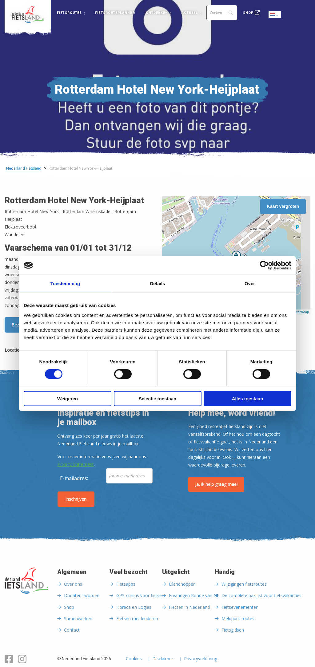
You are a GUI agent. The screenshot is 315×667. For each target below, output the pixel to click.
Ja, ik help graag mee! (216, 484)
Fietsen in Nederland (189, 607)
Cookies (134, 659)
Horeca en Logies (133, 607)
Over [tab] (250, 283)
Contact (72, 630)
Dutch (275, 15)
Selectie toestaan (158, 398)
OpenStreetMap (297, 312)
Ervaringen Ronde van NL (194, 595)
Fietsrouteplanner (115, 13)
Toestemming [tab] (65, 283)
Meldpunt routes (237, 618)
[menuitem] (28, 14)
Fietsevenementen (239, 607)
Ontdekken (157, 13)
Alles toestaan (247, 398)
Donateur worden (81, 595)
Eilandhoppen (182, 584)
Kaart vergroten (283, 206)
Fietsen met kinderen (137, 618)
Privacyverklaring (200, 659)
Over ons (73, 584)
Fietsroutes (69, 13)
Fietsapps (125, 584)
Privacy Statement (76, 464)
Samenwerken (78, 618)
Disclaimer (162, 659)
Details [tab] (157, 283)
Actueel (189, 13)
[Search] (221, 12)
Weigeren (67, 398)
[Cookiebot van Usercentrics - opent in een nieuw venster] (264, 265)
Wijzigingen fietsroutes (244, 584)
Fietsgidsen (232, 630)
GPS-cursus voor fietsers (140, 595)
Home (28, 14)
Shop (248, 13)
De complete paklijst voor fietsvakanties (261, 595)
